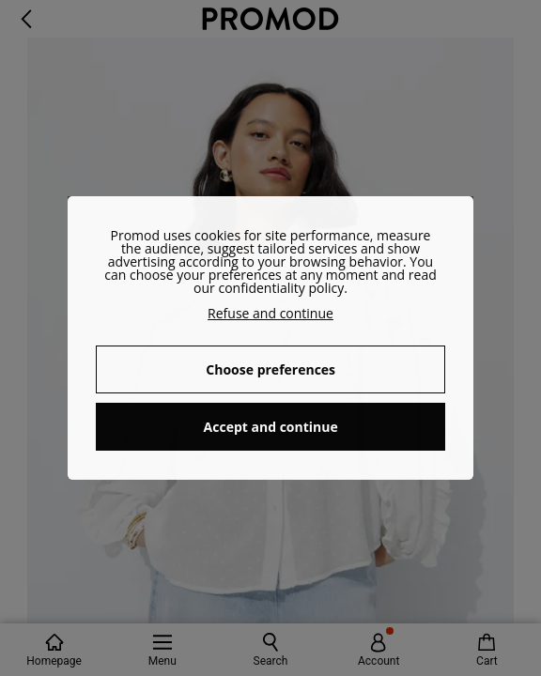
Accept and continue (271, 427)
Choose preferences (270, 369)
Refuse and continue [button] (270, 313)
